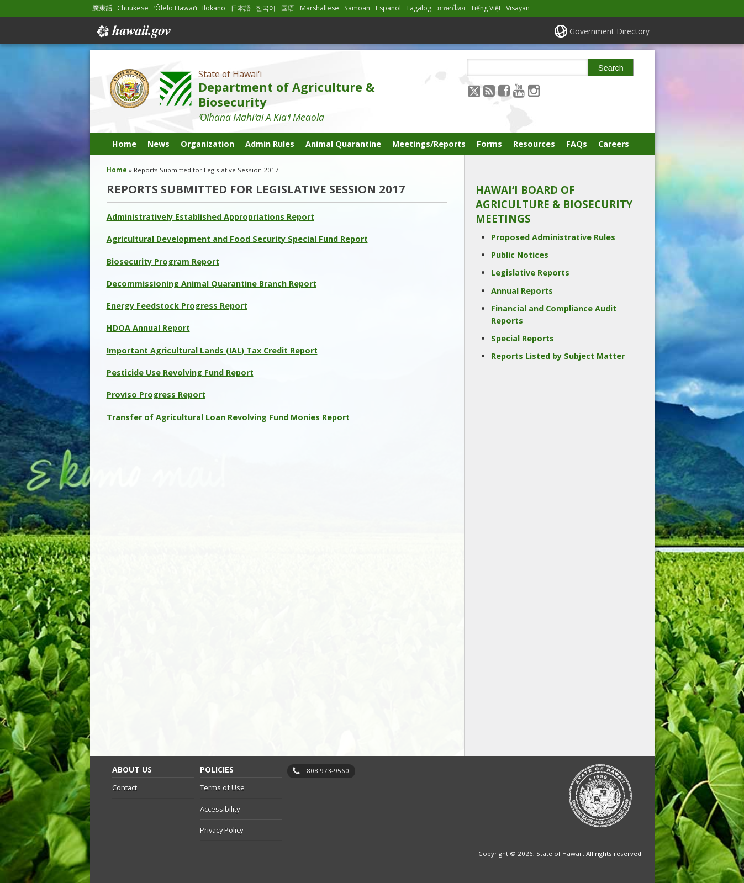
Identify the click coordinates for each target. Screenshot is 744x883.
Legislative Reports (530, 272)
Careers (613, 144)
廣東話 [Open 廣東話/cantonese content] (102, 8)
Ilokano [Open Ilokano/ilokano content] (213, 8)
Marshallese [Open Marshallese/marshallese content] (319, 8)
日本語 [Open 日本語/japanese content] (241, 8)
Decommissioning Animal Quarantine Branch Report (211, 283)
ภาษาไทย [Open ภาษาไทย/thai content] (451, 8)
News (158, 144)
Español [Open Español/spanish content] (388, 8)
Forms (489, 144)
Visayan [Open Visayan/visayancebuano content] (518, 8)
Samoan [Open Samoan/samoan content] (357, 8)
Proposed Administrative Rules (553, 237)
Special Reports (522, 338)
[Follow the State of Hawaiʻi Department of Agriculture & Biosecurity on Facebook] (504, 90)
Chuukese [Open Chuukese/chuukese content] (133, 8)
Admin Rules (269, 144)
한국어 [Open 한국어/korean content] (266, 8)
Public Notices (519, 255)
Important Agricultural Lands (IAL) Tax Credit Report (212, 350)
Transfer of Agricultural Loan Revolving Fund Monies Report (228, 417)
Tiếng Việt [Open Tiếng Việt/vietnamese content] (486, 8)
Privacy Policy (221, 830)
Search (611, 68)
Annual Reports (522, 290)
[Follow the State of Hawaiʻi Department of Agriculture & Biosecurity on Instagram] (534, 90)
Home (124, 144)
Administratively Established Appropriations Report (210, 217)
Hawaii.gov (133, 31)
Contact (124, 787)
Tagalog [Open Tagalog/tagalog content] (418, 8)
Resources (534, 144)
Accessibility (220, 809)
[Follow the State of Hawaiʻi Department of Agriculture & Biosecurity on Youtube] (519, 90)
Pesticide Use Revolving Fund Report (180, 372)
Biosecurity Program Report (163, 261)
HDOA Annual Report (148, 327)
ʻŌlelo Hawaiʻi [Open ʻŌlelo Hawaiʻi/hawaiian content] (175, 8)
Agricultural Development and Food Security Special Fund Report (237, 239)
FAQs (576, 144)
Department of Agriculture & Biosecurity (286, 94)
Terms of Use (222, 787)
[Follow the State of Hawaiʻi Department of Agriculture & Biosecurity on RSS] (489, 90)
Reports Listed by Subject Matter (558, 356)
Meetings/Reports (429, 144)
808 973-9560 (328, 770)
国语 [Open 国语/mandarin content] (287, 8)
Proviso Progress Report (156, 394)
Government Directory (609, 31)
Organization (207, 144)
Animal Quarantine (343, 144)
